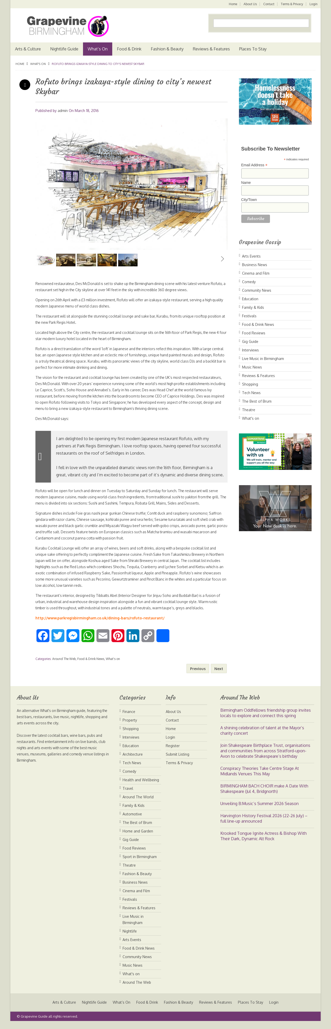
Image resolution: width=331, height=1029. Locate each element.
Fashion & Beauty (167, 48)
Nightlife (130, 937)
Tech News (251, 392)
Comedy (249, 282)
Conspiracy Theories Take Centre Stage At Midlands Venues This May (259, 777)
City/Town (249, 200)
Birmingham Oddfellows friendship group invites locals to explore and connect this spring (265, 719)
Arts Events (251, 256)
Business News (254, 264)
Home (232, 4)
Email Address (254, 165)
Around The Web (64, 665)
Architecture (133, 760)
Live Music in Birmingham (263, 358)
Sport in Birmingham (140, 863)
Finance (129, 718)
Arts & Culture (28, 48)
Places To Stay (253, 48)
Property (130, 726)
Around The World (138, 803)
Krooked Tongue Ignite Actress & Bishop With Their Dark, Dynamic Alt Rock (263, 842)
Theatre (248, 410)
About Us (249, 4)
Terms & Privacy (292, 4)
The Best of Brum (257, 401)
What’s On (98, 48)
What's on (38, 64)
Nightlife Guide (64, 48)
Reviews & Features (211, 48)
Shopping (250, 384)
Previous (40, 259)
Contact (268, 4)
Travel (128, 794)
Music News (252, 367)
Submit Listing (177, 760)
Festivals (249, 316)
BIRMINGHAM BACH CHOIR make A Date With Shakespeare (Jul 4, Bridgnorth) (264, 795)
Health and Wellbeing (141, 786)
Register (173, 752)
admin (63, 110)
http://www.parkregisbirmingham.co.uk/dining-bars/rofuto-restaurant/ (99, 624)
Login (314, 4)
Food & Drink (129, 48)
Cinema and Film (255, 273)
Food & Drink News (90, 665)
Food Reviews (253, 333)
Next (222, 259)
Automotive (132, 820)
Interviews (250, 350)
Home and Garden (138, 837)
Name (246, 183)
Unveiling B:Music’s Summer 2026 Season (259, 809)
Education (250, 299)
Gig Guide (250, 341)
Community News (256, 290)
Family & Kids (253, 307)
